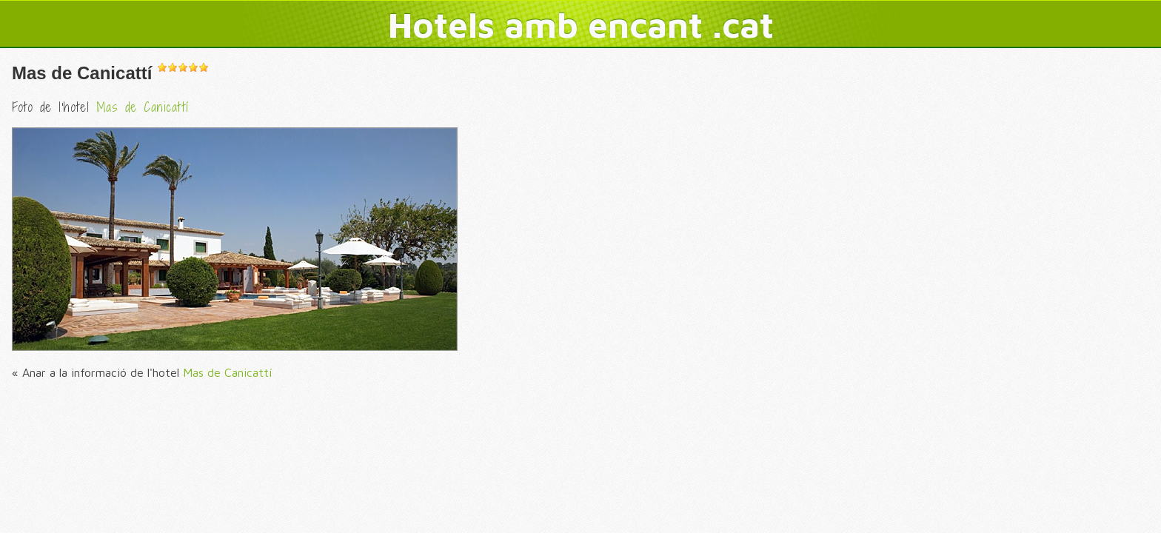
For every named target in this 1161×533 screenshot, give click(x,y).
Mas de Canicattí (82, 73)
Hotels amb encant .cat (581, 24)
